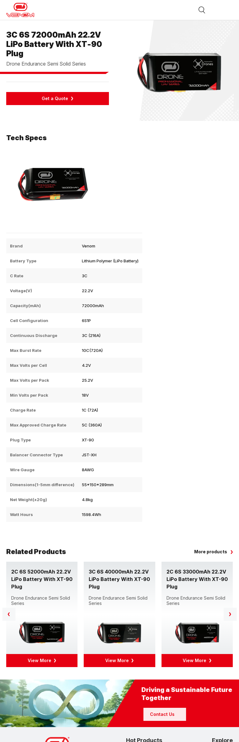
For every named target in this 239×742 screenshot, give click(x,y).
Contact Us (190, 714)
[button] (230, 614)
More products (210, 551)
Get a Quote (55, 98)
